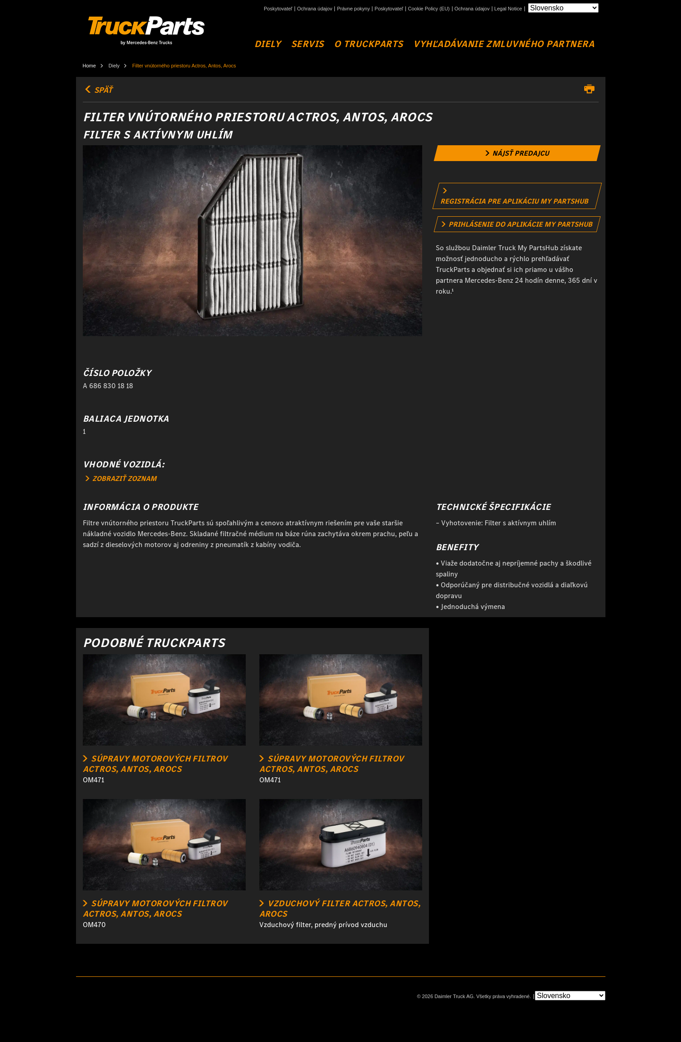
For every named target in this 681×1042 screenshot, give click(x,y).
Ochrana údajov (315, 8)
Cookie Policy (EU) (428, 8)
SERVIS (307, 44)
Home (89, 65)
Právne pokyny (353, 8)
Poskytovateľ (278, 8)
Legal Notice (508, 8)
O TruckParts (368, 44)
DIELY (267, 44)
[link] (516, 153)
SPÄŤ (98, 90)
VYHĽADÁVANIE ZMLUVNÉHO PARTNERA (503, 44)
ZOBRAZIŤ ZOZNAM (121, 478)
